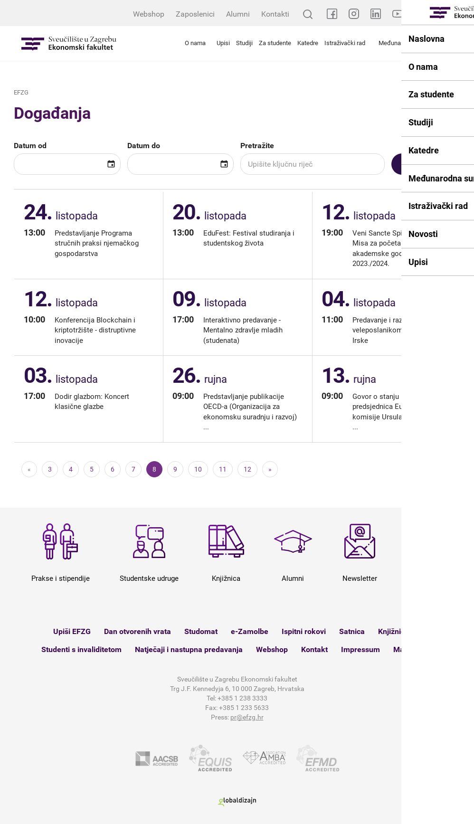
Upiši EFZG (72, 631)
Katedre (307, 43)
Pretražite (257, 145)
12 (247, 469)
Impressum (360, 649)
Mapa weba (413, 649)
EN (462, 14)
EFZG (21, 92)
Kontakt (314, 649)
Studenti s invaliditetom (81, 649)
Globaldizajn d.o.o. (237, 801)
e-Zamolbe (249, 631)
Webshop (148, 14)
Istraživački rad (344, 43)
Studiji (244, 43)
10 (198, 469)
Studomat (201, 631)
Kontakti (275, 14)
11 (223, 469)
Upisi (223, 43)
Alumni (238, 14)
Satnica (352, 631)
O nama (195, 43)
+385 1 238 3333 (242, 698)
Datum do (143, 145)
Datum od (30, 145)
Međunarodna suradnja (410, 43)
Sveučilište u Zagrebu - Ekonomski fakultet (69, 43)
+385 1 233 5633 (244, 707)
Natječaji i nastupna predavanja (189, 649)
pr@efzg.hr (247, 717)
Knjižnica (393, 631)
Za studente (275, 43)
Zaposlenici (195, 14)
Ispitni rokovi (304, 631)
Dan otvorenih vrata (137, 631)
